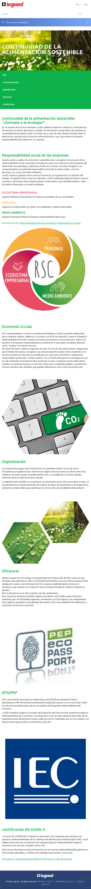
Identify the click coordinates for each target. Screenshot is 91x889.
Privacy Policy (46, 881)
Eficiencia (7, 97)
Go (80, 13)
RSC (4, 75)
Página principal (8, 36)
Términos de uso (64, 881)
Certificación (8, 104)
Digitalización (9, 90)
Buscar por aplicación (15, 22)
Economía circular (11, 82)
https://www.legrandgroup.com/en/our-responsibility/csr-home (50, 223)
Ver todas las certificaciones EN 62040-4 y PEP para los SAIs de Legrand (37, 859)
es (78, 5)
